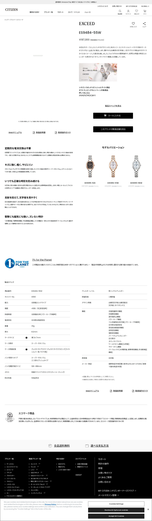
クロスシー (10, 481)
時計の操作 (103, 463)
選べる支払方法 (100, 446)
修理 (100, 468)
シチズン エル (11, 484)
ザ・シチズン (10, 464)
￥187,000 (84, 39)
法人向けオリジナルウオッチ (39, 479)
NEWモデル (61, 464)
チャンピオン (34, 490)
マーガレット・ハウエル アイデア (40, 487)
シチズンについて (102, 6)
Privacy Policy (50, 504)
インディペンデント (36, 493)
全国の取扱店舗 (82, 464)
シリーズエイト (11, 479)
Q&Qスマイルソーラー (37, 476)
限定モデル (61, 467)
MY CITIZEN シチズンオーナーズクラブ (116, 490)
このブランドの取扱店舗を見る (113, 129)
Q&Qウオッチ (35, 473)
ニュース (88, 12)
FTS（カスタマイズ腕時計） (14, 496)
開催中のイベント (82, 467)
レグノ (32, 470)
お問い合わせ (104, 482)
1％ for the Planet (42, 259)
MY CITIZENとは (131, 6)
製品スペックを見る (113, 106)
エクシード (10, 470)
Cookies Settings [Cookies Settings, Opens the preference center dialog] (116, 504)
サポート (60, 12)
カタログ (78, 475)
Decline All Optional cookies (116, 510)
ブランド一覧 (48, 12)
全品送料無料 (62, 446)
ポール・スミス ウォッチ (38, 484)
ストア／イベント (74, 12)
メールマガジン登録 (107, 495)
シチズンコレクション (13, 487)
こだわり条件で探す (64, 470)
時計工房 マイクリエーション (39, 481)
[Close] (148, 509)
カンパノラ (34, 464)
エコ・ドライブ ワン (12, 467)
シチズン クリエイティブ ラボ (15, 490)
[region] (76, 510)
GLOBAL (144, 6)
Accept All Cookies (116, 516)
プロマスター (11, 476)
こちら (87, 93)
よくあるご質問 (105, 477)
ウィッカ (33, 467)
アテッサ (9, 473)
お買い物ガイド (117, 6)
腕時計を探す (34, 12)
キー (8, 493)
